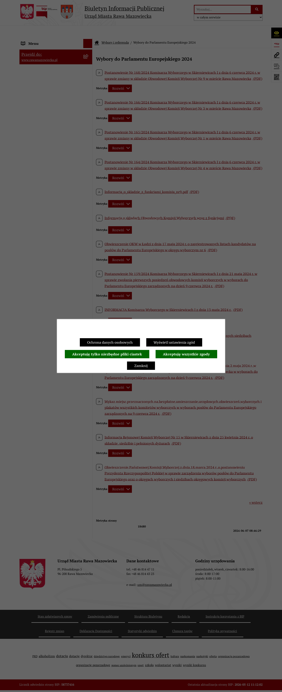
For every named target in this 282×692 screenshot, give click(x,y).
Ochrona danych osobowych (110, 342)
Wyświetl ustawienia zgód (174, 342)
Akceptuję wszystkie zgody (186, 354)
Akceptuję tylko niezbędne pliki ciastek (107, 354)
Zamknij (141, 365)
